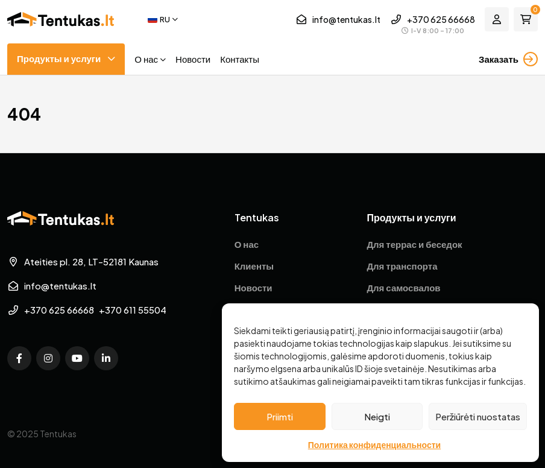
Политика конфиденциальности (374, 444)
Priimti (279, 416)
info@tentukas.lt (337, 19)
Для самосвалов (403, 287)
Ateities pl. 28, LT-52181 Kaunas (83, 262)
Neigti (377, 416)
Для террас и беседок (414, 244)
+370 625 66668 (441, 19)
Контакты (239, 59)
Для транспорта (402, 265)
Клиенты (254, 265)
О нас (146, 59)
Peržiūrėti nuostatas (477, 416)
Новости (192, 59)
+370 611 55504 (132, 309)
